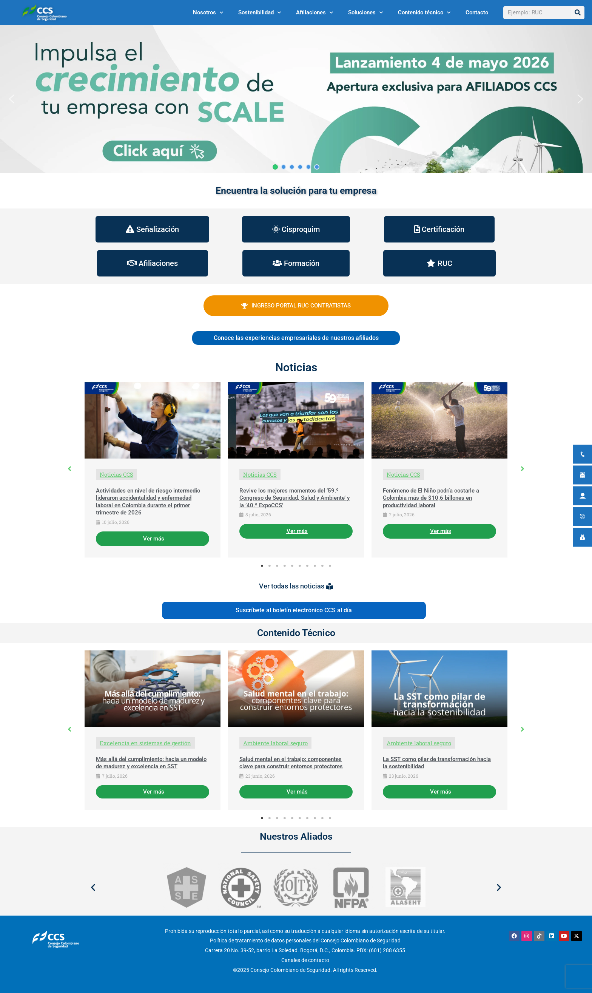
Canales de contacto (305, 960)
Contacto (477, 12)
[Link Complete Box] (152, 470)
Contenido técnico (424, 13)
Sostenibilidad (259, 13)
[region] (296, 99)
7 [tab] (307, 566)
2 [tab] (269, 566)
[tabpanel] (152, 470)
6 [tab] (300, 566)
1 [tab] (262, 566)
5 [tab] (292, 566)
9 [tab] (322, 566)
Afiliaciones (314, 13)
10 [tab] (330, 566)
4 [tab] (284, 566)
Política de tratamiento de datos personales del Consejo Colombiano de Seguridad (305, 940)
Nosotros (208, 13)
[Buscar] (577, 12)
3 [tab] (277, 566)
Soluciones (365, 13)
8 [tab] (315, 566)
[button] (296, 99)
